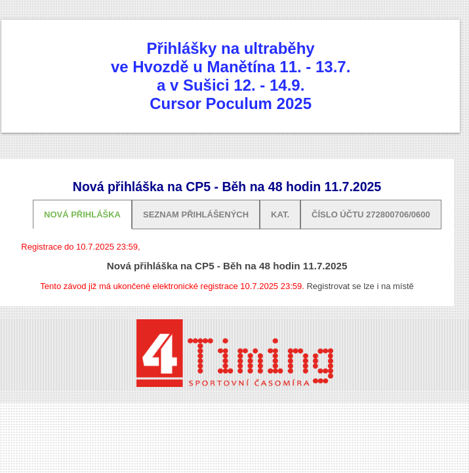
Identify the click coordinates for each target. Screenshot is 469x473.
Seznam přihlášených (196, 214)
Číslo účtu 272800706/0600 (371, 214)
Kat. (280, 214)
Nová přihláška (82, 214)
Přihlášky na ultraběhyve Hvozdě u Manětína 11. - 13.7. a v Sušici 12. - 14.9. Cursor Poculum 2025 (230, 75)
